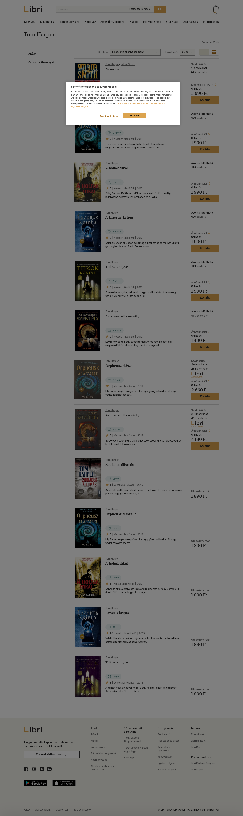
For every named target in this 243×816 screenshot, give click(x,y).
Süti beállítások (109, 116)
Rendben (135, 115)
